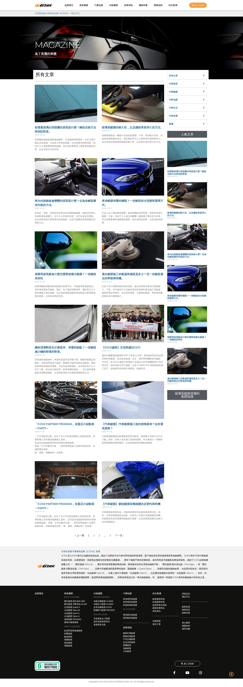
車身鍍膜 (83, 5)
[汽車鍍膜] (203, 91)
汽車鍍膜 (173, 92)
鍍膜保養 (143, 5)
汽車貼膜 (98, 5)
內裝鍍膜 (113, 5)
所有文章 (173, 75)
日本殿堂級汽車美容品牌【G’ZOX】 (52, 13)
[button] (187, 134)
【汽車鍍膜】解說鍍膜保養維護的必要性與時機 (131, 504)
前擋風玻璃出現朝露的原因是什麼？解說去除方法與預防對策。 (186, 172)
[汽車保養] (203, 115)
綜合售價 (173, 5)
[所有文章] (203, 75)
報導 (171, 124)
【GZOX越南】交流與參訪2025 (121, 347)
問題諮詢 (158, 5)
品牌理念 (68, 5)
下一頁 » (119, 535)
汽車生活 (173, 108)
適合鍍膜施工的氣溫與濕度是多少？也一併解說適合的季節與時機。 (186, 379)
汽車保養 (173, 116)
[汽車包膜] (203, 99)
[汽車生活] (203, 107)
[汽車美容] (203, 83)
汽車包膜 (173, 99)
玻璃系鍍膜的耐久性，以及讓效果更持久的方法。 (132, 127)
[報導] (203, 123)
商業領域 (128, 5)
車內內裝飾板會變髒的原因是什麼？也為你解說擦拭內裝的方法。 (186, 255)
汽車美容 (173, 84)
